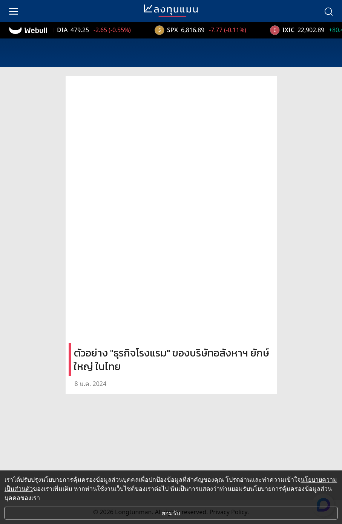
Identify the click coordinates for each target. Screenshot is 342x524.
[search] (328, 11)
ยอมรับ (171, 513)
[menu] (13, 11)
